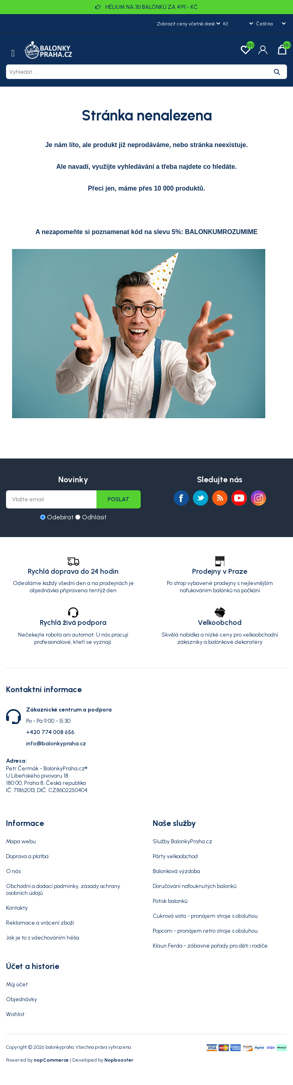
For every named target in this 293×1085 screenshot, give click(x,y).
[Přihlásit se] (51, 499)
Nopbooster (118, 1060)
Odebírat (60, 517)
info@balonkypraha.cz (56, 743)
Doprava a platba (27, 856)
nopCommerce (51, 1060)
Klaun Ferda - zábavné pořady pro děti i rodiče (210, 945)
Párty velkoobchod (175, 856)
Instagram (258, 498)
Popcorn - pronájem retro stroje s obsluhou (205, 930)
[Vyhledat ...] (136, 71)
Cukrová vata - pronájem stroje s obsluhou (205, 916)
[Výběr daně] (188, 23)
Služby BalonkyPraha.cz (182, 841)
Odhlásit (94, 517)
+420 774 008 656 (50, 732)
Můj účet (17, 984)
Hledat (277, 71)
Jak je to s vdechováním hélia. (43, 937)
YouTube (239, 498)
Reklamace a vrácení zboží (40, 922)
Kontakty (17, 908)
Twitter (200, 498)
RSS (219, 498)
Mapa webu (21, 841)
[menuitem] (73, 841)
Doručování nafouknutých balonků (194, 886)
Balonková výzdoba (176, 871)
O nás (13, 871)
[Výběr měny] (237, 23)
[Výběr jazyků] (270, 23)
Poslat (118, 499)
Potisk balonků (170, 901)
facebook (181, 498)
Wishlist (15, 1014)
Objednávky (21, 999)
